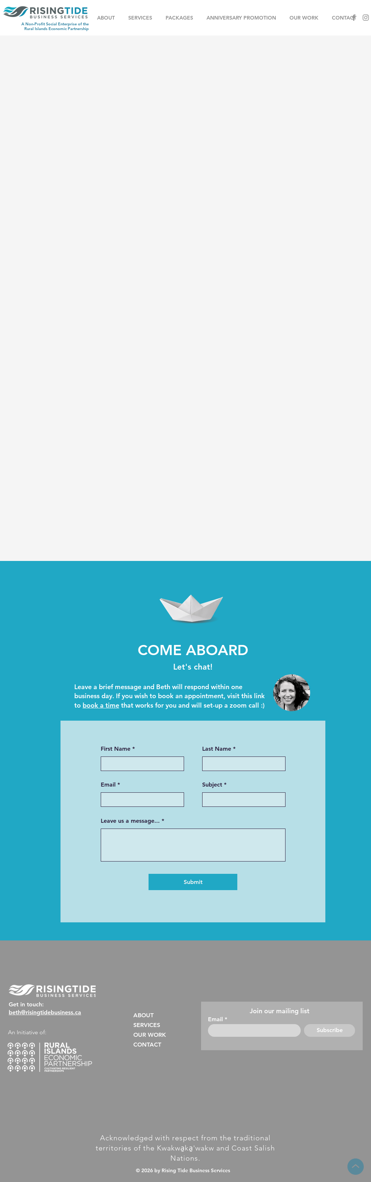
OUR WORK (149, 1034)
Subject (212, 785)
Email (108, 785)
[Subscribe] (329, 1030)
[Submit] (193, 882)
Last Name (216, 749)
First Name (115, 749)
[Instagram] (366, 17)
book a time (101, 705)
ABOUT (143, 1015)
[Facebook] (354, 17)
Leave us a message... (130, 821)
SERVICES (146, 1025)
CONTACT (147, 1044)
